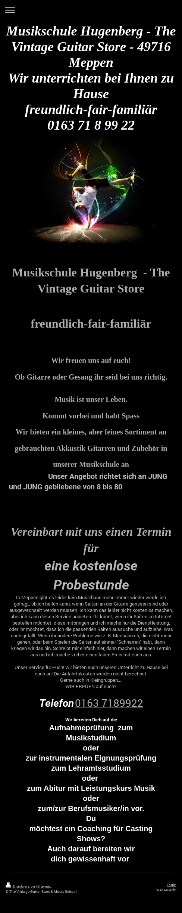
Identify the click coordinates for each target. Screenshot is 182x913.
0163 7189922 (109, 703)
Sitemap (44, 886)
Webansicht (166, 890)
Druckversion (21, 886)
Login (171, 884)
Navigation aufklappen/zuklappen (91, 10)
